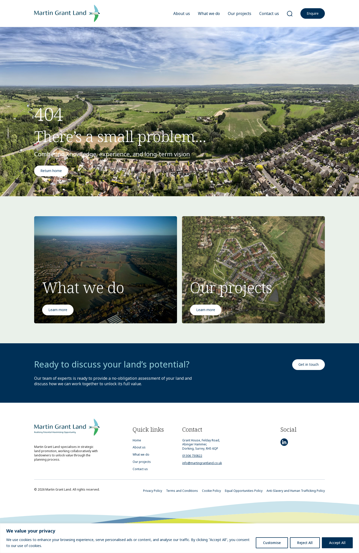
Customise (272, 542)
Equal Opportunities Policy (244, 491)
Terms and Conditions (182, 491)
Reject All (305, 542)
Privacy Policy (152, 491)
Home (137, 440)
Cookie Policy (211, 491)
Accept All (337, 542)
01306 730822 (192, 456)
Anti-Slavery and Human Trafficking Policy (296, 491)
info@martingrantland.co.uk (202, 463)
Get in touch (308, 364)
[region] (179, 538)
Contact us (269, 13)
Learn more (57, 309)
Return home (51, 170)
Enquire (313, 13)
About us (181, 13)
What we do (209, 13)
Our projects (239, 13)
